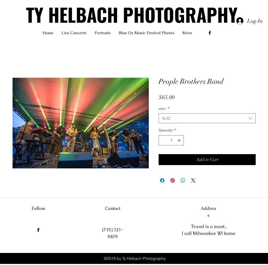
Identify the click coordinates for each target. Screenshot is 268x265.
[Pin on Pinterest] (172, 180)
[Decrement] (162, 140)
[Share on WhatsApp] (183, 180)
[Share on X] (193, 180)
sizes (164, 108)
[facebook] (209, 33)
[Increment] (179, 140)
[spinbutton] (171, 140)
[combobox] (207, 118)
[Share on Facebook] (162, 180)
